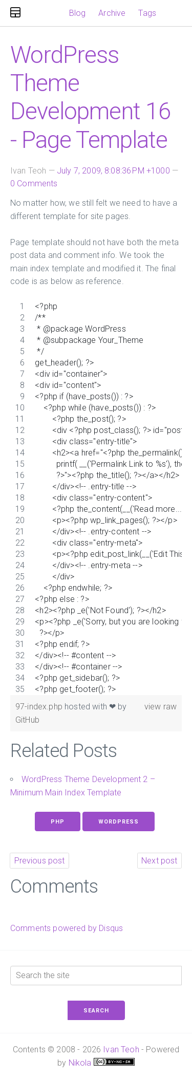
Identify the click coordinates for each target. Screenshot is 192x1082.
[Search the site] (96, 975)
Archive (111, 13)
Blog (77, 13)
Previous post (39, 860)
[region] (96, 498)
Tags (147, 13)
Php (58, 821)
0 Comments (34, 183)
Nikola (80, 1063)
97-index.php (40, 706)
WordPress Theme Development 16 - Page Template (90, 97)
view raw (160, 706)
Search (96, 1010)
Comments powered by (66, 928)
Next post (159, 860)
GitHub (27, 720)
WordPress (118, 821)
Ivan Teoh (121, 1049)
